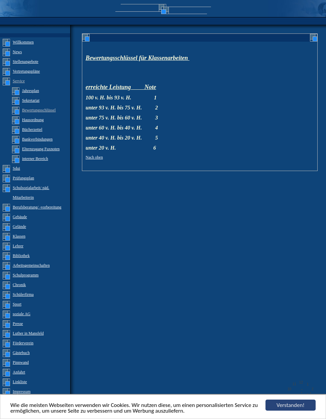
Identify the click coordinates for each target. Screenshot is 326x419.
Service (19, 81)
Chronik (19, 284)
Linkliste (20, 382)
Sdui (16, 168)
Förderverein (23, 343)
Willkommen (23, 42)
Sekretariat (30, 100)
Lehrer (18, 246)
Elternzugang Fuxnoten (41, 149)
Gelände (19, 226)
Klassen (19, 236)
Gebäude (20, 217)
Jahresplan (30, 90)
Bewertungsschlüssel (39, 110)
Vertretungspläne (26, 71)
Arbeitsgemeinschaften (31, 265)
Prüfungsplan (23, 178)
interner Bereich (35, 158)
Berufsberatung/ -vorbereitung (37, 207)
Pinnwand (21, 362)
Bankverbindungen (37, 139)
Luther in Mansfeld (28, 333)
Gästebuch (21, 352)
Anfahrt (19, 372)
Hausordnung (33, 119)
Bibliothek (21, 255)
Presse (18, 323)
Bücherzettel (32, 129)
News (17, 52)
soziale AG (21, 314)
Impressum (21, 391)
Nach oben (94, 157)
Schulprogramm (25, 275)
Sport (17, 304)
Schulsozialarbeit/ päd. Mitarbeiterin (31, 192)
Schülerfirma (23, 294)
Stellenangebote (25, 61)
